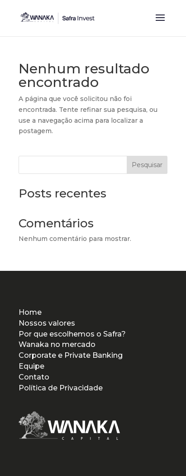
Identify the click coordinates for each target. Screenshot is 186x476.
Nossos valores (47, 323)
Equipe (31, 366)
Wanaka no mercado (57, 344)
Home (30, 312)
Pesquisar (147, 165)
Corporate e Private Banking (71, 355)
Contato (34, 377)
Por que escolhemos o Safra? (72, 334)
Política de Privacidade (61, 388)
